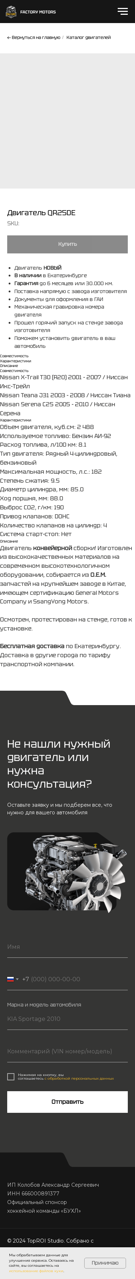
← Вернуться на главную (33, 37)
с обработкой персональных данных (79, 1078)
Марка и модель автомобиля (44, 1004)
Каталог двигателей (89, 37)
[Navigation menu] (123, 11)
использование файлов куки (36, 1271)
